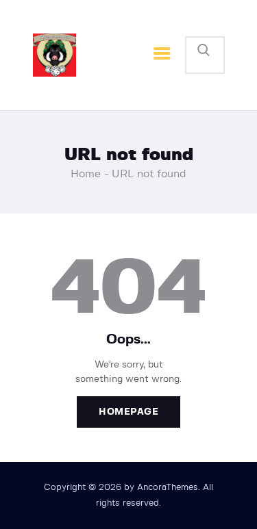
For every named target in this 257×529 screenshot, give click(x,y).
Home (86, 173)
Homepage (128, 412)
